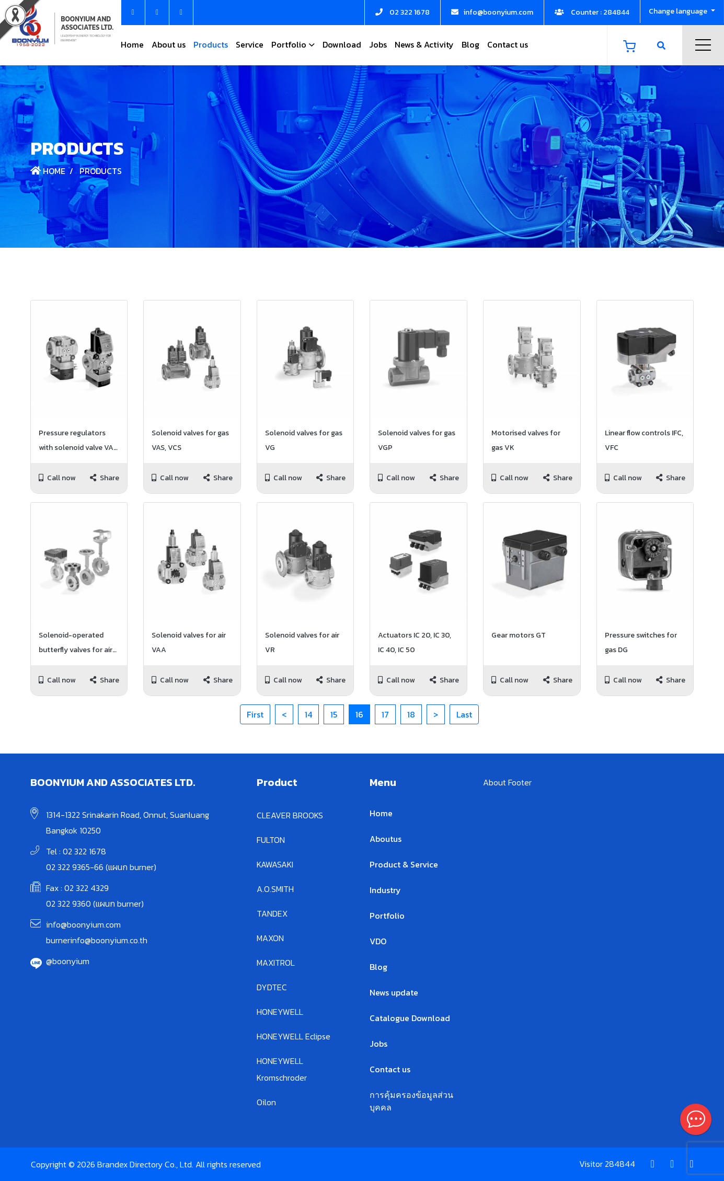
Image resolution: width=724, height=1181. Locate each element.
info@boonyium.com (83, 924)
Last (464, 714)
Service (249, 44)
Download (342, 44)
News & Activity (424, 44)
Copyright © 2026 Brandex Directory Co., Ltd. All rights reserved (146, 1164)
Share (104, 477)
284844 (620, 1163)
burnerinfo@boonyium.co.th (96, 940)
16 (359, 714)
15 (333, 714)
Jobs (378, 44)
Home (132, 44)
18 (411, 714)
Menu (703, 44)
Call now (57, 477)
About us (169, 44)
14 (308, 714)
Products (210, 44)
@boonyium (67, 961)
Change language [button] (679, 11)
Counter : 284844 (592, 12)
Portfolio (288, 44)
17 (385, 714)
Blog (470, 44)
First (255, 714)
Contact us (507, 44)
